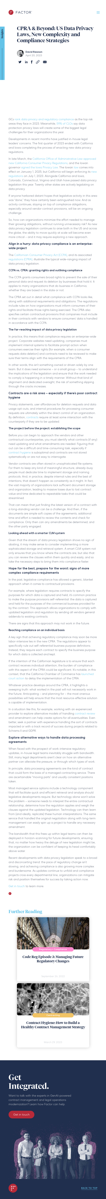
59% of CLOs (65, 123)
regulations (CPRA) (20, 259)
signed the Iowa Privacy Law (39, 167)
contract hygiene (20, 452)
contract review (85, 713)
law (76, 167)
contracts (32, 417)
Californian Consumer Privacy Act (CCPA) (40, 255)
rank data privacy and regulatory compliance (44, 119)
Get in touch (17, 886)
